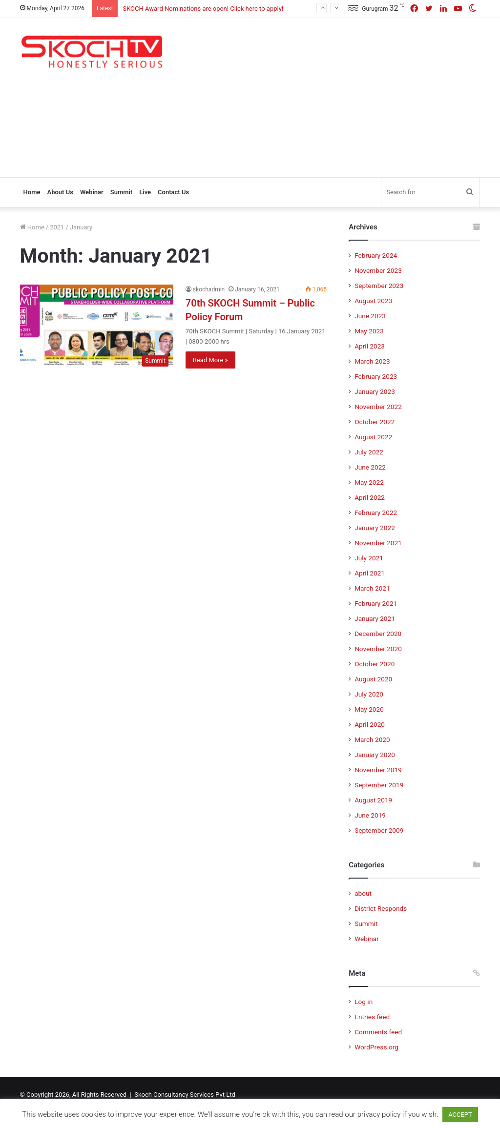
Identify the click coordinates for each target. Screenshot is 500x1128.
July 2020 (368, 694)
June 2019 (370, 815)
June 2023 (370, 316)
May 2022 (369, 482)
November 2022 (378, 406)
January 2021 (374, 618)
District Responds (380, 908)
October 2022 (374, 422)
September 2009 (378, 830)
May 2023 (369, 331)
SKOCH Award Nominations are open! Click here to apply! (203, 8)
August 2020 (373, 679)
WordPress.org (376, 1047)
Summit (121, 192)
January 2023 (374, 391)
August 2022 (373, 437)
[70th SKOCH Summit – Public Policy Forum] (96, 328)
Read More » (210, 360)
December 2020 (377, 633)
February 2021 (375, 603)
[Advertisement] (339, 96)
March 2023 (372, 361)
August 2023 (373, 301)
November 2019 (378, 770)
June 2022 (370, 467)
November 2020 (378, 649)
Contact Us (173, 192)
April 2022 (369, 497)
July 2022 (368, 452)
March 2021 (372, 588)
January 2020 (374, 755)
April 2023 (369, 346)
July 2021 (368, 558)
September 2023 (378, 285)
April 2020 (369, 724)
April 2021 (369, 573)
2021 (57, 227)
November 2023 (378, 270)
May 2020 (369, 709)
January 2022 (374, 528)
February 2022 (375, 512)
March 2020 (372, 739)
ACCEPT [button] (460, 1114)
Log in (363, 1001)
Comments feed (378, 1032)
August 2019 (373, 800)
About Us (60, 192)
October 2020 (374, 664)
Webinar (92, 192)
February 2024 (375, 255)
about (363, 893)
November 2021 (378, 543)
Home (32, 192)
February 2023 (375, 376)
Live (145, 192)
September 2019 (378, 785)
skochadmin (209, 289)
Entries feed (372, 1017)
